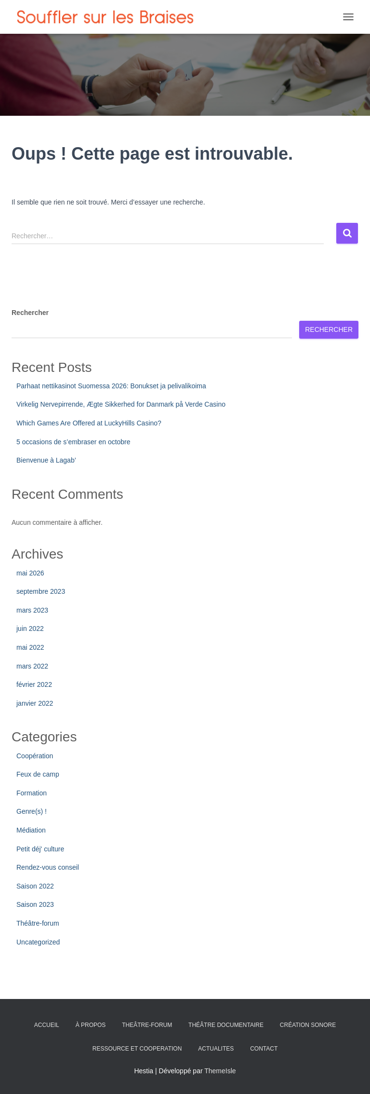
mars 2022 (32, 666)
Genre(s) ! (31, 811)
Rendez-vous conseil (47, 867)
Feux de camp (37, 774)
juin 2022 (30, 628)
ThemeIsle (220, 1071)
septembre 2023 (40, 591)
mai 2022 (30, 647)
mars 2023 (32, 610)
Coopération (34, 756)
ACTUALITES (216, 1048)
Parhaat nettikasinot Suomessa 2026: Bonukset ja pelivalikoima (111, 386)
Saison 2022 (35, 886)
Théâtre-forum (37, 923)
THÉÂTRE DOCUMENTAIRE (226, 1025)
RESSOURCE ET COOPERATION (137, 1048)
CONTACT (264, 1048)
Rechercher (30, 312)
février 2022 (34, 684)
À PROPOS (91, 1025)
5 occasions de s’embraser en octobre (73, 442)
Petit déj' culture (40, 849)
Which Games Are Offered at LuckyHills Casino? (88, 423)
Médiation (31, 830)
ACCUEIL (46, 1025)
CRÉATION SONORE (308, 1025)
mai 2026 (30, 573)
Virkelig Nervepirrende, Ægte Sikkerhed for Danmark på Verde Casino (120, 404)
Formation (31, 793)
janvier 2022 (34, 703)
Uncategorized (38, 942)
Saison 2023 (35, 904)
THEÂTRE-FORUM (147, 1025)
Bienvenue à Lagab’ (46, 460)
